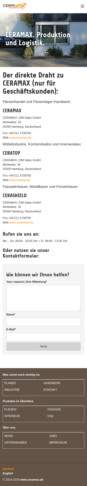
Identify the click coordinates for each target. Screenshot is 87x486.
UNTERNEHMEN (15, 442)
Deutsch (8, 468)
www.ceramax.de (20, 137)
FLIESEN (10, 409)
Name (10, 314)
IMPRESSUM (58, 442)
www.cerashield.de (21, 222)
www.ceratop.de (19, 180)
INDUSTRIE (12, 389)
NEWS (8, 435)
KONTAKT (50, 389)
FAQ (50, 416)
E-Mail (11, 329)
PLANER (10, 383)
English (8, 473)
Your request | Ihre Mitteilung (26, 281)
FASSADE (54, 409)
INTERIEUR (12, 416)
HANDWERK (52, 383)
